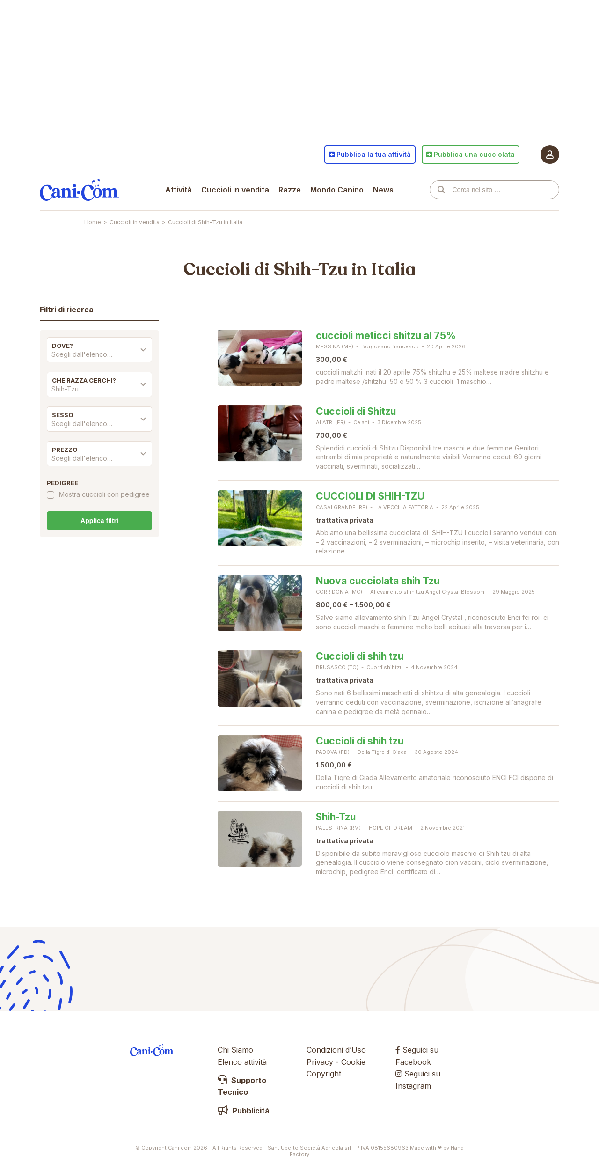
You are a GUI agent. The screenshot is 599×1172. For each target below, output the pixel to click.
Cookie (353, 1062)
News (383, 189)
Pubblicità (244, 1110)
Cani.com (79, 189)
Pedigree (62, 482)
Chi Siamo (235, 1049)
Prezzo (65, 449)
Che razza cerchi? (84, 380)
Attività (178, 189)
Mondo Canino (337, 189)
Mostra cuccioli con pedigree (104, 494)
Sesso (62, 415)
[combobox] (99, 356)
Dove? (62, 345)
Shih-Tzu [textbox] (65, 389)
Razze (289, 189)
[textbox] (99, 354)
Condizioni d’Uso (336, 1049)
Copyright (324, 1073)
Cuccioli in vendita (235, 189)
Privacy (320, 1062)
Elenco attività (242, 1062)
